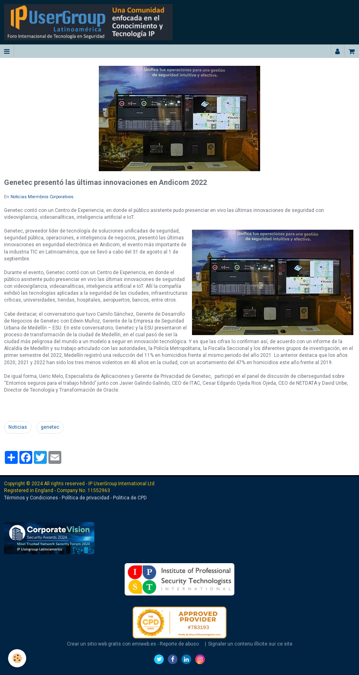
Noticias (17, 427)
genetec (50, 427)
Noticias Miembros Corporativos (41, 196)
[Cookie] (17, 658)
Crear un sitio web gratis (94, 644)
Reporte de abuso (179, 644)
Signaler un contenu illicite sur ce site (250, 644)
